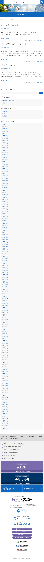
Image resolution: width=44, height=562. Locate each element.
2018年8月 (5, 281)
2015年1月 (5, 355)
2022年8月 (5, 197)
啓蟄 (4, 104)
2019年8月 (5, 260)
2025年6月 (5, 142)
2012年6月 (5, 404)
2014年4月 (5, 371)
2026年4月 (5, 124)
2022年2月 (5, 208)
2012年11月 (6, 395)
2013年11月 (6, 380)
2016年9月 (5, 321)
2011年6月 (5, 425)
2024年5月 (5, 164)
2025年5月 (5, 143)
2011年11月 (6, 416)
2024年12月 (6, 152)
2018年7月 (5, 282)
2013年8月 (5, 385)
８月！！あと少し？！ (12, 65)
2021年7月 (5, 220)
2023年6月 (5, 182)
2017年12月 (6, 295)
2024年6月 (5, 163)
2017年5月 (5, 307)
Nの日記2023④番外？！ (12, 25)
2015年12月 (6, 336)
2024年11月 (6, 154)
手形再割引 (37, 40)
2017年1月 (5, 314)
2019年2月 (5, 270)
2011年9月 (5, 420)
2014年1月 (5, 376)
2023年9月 (5, 178)
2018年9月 (5, 279)
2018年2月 (5, 291)
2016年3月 (5, 331)
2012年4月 (5, 408)
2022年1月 (5, 209)
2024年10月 (6, 156)
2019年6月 (5, 263)
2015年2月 (5, 354)
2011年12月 (6, 414)
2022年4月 (5, 204)
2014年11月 (6, 359)
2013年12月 (6, 378)
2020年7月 (5, 241)
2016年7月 (5, 324)
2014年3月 (5, 373)
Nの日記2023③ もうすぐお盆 (16, 44)
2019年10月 (6, 256)
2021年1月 (5, 230)
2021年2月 (5, 229)
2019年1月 (5, 272)
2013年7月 (5, 387)
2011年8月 (5, 421)
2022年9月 (5, 196)
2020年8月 (5, 239)
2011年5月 (5, 427)
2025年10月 (6, 135)
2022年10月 (6, 194)
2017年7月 (5, 303)
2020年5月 (5, 244)
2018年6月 (5, 284)
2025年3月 (5, 147)
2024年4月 (5, 166)
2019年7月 (5, 262)
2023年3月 (5, 187)
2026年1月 (5, 130)
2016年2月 (5, 333)
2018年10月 (6, 277)
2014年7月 (5, 366)
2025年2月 (5, 149)
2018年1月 (5, 293)
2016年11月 (6, 317)
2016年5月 (5, 328)
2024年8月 (5, 159)
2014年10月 (6, 361)
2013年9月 (5, 383)
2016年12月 (6, 315)
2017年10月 (6, 298)
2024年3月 (5, 168)
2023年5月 (5, 183)
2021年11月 (6, 213)
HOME (4, 19)
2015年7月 (5, 345)
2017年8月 (5, 302)
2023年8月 (5, 180)
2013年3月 (5, 390)
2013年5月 (5, 388)
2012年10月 (6, 397)
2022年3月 (5, 206)
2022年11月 (6, 192)
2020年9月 (5, 237)
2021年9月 (5, 216)
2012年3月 (5, 409)
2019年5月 (5, 265)
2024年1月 (5, 171)
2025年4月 (5, 145)
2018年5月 (5, 286)
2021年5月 (5, 223)
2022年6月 (5, 201)
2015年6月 (5, 347)
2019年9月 (5, 258)
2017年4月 (5, 309)
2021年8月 (5, 218)
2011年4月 (5, 428)
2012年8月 (5, 401)
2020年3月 (5, 248)
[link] (22, 511)
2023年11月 (6, 175)
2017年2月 (5, 312)
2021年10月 (6, 215)
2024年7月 (5, 161)
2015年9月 (5, 342)
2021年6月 (5, 222)
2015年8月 (5, 343)
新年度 (4, 102)
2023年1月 (5, 189)
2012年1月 (5, 413)
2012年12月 (6, 394)
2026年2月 (5, 128)
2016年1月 (5, 335)
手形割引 (41, 40)
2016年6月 (5, 326)
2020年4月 (5, 246)
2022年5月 (5, 203)
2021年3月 (5, 227)
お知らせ (29, 40)
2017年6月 (5, 305)
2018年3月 (5, 289)
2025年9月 (5, 137)
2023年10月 (6, 176)
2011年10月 (6, 418)
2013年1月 (5, 392)
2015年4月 (5, 350)
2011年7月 (5, 423)
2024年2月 (5, 170)
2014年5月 (5, 369)
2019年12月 (6, 253)
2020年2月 (5, 249)
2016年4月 (5, 329)
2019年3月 (5, 269)
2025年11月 (6, 133)
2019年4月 (5, 267)
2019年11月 (6, 255)
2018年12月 (6, 274)
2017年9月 (5, 300)
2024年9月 (5, 157)
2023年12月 (6, 173)
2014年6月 (5, 368)
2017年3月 (5, 310)
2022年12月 (6, 190)
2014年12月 (6, 357)
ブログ (33, 40)
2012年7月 (5, 402)
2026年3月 (5, 126)
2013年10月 (6, 381)
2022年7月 (5, 199)
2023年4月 (5, 185)
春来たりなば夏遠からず (8, 100)
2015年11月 (6, 338)
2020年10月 (6, 236)
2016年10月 (6, 319)
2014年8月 (5, 364)
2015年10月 (6, 340)
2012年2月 (5, 411)
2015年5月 (5, 348)
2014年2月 (5, 375)
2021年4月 (5, 225)
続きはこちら (5, 38)
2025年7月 (5, 140)
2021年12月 (6, 211)
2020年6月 (5, 242)
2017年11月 (6, 296)
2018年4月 (5, 288)
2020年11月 (6, 234)
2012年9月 (5, 399)
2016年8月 (5, 322)
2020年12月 (6, 232)
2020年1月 (5, 251)
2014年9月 (5, 362)
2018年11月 (6, 275)
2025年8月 (5, 138)
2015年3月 (5, 352)
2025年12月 (6, 131)
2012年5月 (5, 406)
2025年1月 (5, 150)
